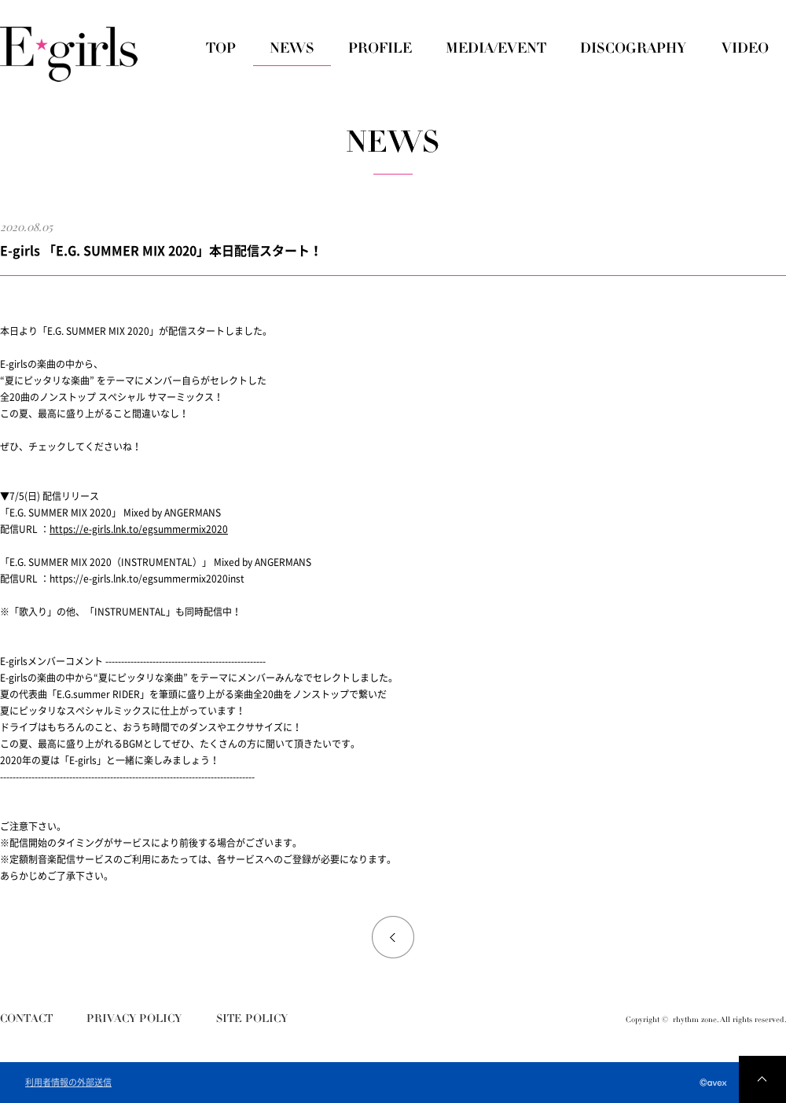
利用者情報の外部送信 (68, 1082)
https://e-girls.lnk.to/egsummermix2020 (139, 529)
